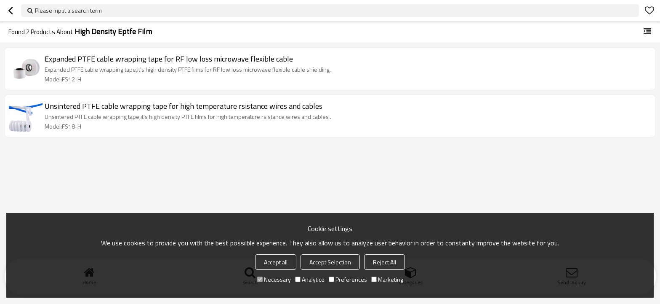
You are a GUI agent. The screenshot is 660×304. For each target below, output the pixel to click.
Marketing (387, 279)
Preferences (348, 279)
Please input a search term (68, 10)
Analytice (310, 279)
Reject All (384, 262)
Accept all (275, 262)
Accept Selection (330, 262)
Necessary (274, 279)
